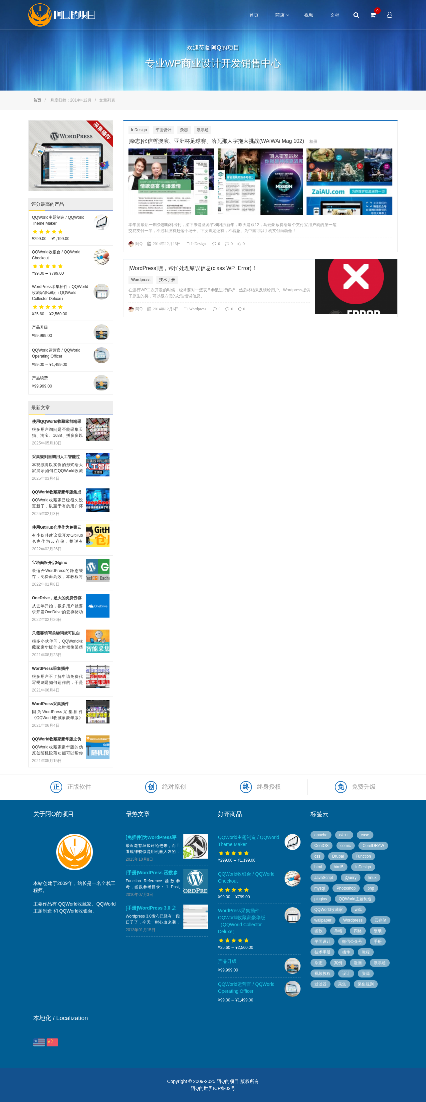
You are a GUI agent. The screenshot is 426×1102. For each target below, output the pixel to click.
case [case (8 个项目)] (365, 835)
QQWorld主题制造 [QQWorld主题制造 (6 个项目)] (355, 899)
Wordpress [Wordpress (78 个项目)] (352, 920)
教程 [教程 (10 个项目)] (366, 952)
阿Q (138, 243)
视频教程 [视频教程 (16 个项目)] (322, 973)
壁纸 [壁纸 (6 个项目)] (378, 931)
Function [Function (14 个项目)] (363, 856)
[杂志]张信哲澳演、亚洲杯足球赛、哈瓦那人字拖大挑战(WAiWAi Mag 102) (216, 141)
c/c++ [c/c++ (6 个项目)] (344, 835)
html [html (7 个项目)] (318, 867)
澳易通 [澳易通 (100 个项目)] (380, 963)
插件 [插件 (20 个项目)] (346, 952)
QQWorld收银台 (76, 911)
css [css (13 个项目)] (317, 856)
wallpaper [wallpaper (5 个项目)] (323, 920)
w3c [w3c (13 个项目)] (358, 909)
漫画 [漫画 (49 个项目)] (358, 963)
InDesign (139, 130)
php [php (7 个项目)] (370, 888)
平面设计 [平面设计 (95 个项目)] (322, 941)
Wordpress (140, 279)
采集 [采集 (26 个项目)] (342, 984)
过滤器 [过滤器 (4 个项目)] (320, 984)
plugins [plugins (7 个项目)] (321, 899)
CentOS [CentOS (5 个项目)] (322, 845)
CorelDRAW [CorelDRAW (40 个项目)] (373, 845)
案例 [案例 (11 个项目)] (338, 963)
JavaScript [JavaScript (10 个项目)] (324, 877)
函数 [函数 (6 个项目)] (318, 931)
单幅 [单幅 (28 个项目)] (338, 931)
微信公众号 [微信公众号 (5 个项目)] (352, 941)
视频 (309, 15)
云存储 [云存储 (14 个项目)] (380, 920)
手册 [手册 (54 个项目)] (378, 941)
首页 (254, 15)
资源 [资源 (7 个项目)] (366, 973)
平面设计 (163, 130)
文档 (334, 15)
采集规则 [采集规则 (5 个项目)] (366, 984)
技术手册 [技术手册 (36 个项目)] (322, 952)
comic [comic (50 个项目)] (345, 845)
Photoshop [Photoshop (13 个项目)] (345, 888)
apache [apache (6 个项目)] (321, 835)
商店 (280, 15)
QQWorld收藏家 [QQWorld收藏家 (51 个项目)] (329, 909)
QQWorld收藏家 (75, 904)
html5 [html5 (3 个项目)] (338, 867)
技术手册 (167, 279)
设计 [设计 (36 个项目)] (346, 973)
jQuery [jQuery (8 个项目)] (350, 877)
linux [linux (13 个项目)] (372, 877)
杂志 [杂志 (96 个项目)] (318, 963)
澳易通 (203, 130)
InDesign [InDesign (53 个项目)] (363, 867)
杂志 (184, 130)
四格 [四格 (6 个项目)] (358, 931)
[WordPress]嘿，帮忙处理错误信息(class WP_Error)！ (192, 268)
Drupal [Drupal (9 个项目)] (338, 856)
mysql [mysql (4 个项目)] (320, 888)
